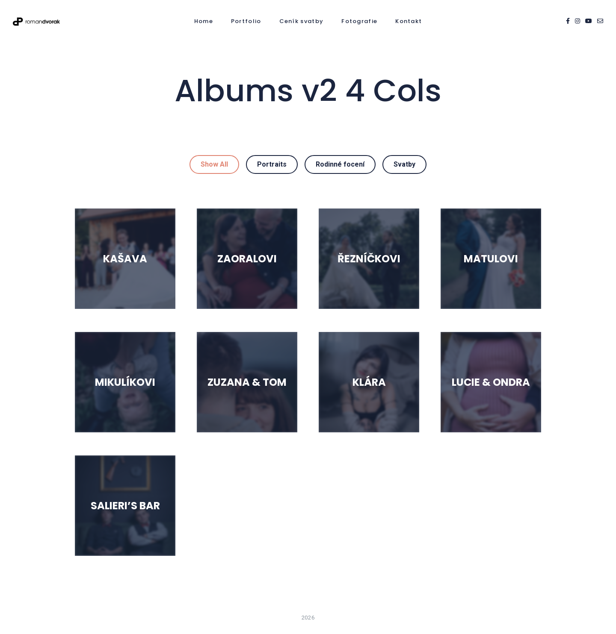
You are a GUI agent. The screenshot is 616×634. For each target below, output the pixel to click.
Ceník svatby (301, 21)
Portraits (272, 164)
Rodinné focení (340, 164)
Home (203, 21)
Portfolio (246, 21)
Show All (214, 164)
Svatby (404, 164)
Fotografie (359, 21)
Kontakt (408, 21)
